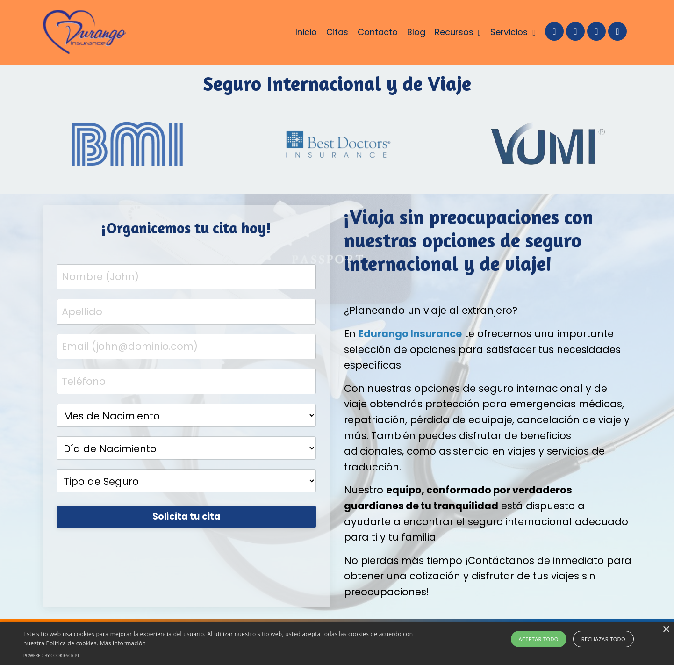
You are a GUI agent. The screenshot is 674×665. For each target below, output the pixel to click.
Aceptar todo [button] (539, 639)
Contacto (378, 32)
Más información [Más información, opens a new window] (123, 643)
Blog (416, 32)
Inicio (306, 32)
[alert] (337, 643)
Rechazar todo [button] (603, 639)
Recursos (458, 32)
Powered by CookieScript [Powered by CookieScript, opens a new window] (51, 655)
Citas (337, 32)
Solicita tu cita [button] (186, 516)
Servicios (513, 32)
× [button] (665, 629)
